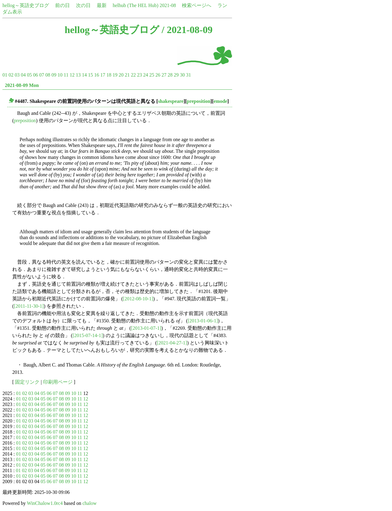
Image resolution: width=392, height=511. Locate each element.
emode (220, 101)
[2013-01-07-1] (146, 328)
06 (35, 74)
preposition (198, 101)
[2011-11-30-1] (28, 306)
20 (121, 74)
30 (182, 74)
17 (102, 74)
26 (157, 74)
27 (163, 74)
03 (17, 74)
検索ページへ (196, 5)
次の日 (83, 5)
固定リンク (27, 382)
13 (78, 74)
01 (4, 74)
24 (145, 74)
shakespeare (170, 101)
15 (90, 74)
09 (53, 74)
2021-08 (168, 5)
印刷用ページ (58, 382)
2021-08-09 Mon (22, 85)
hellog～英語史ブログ (25, 5)
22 (133, 74)
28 (170, 74)
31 (188, 74)
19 (114, 74)
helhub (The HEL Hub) (135, 5)
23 (139, 74)
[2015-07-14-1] (88, 335)
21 (127, 74)
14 (84, 74)
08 (47, 74)
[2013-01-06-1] (203, 320)
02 (11, 74)
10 (60, 74)
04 (23, 74)
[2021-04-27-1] (172, 342)
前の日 (62, 5)
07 (41, 74)
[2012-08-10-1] (138, 298)
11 (66, 74)
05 (29, 74)
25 (151, 74)
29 (176, 74)
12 (72, 74)
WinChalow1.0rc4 (45, 503)
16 (96, 74)
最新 (102, 5)
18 (108, 74)
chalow (89, 503)
